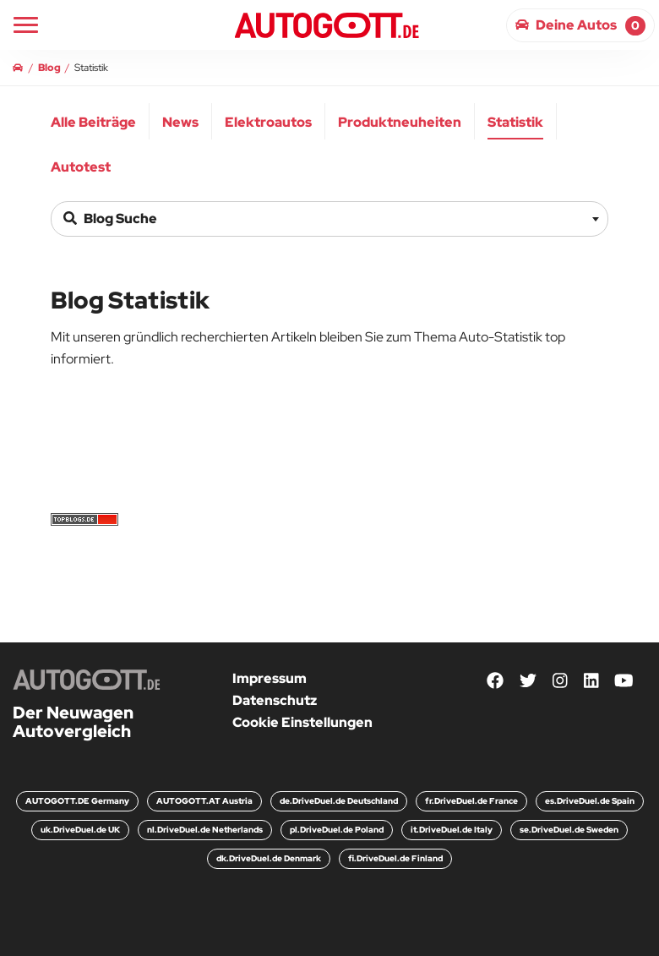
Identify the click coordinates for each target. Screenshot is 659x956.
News (180, 122)
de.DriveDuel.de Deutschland (339, 800)
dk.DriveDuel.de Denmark (268, 858)
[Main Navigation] (26, 25)
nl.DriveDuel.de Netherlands (205, 829)
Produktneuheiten (399, 122)
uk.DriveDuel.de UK (80, 829)
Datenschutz (274, 700)
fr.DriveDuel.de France (471, 800)
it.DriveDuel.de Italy (452, 829)
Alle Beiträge (93, 122)
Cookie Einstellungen (302, 722)
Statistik (515, 122)
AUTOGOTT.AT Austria (204, 800)
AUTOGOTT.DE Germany (77, 800)
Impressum (269, 678)
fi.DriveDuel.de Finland (395, 858)
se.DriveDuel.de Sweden (569, 829)
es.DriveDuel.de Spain (589, 800)
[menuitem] (94, 121)
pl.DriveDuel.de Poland (337, 829)
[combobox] (329, 219)
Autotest (81, 167)
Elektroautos (268, 122)
